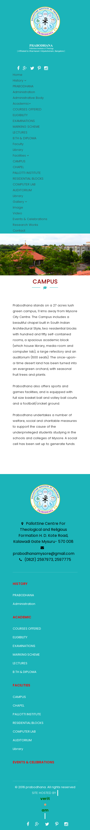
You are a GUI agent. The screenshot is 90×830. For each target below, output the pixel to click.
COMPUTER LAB (24, 184)
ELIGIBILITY (20, 115)
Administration (24, 92)
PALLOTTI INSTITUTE (27, 173)
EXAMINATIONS (24, 121)
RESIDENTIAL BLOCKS (28, 178)
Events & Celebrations (30, 219)
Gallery (20, 201)
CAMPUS (19, 161)
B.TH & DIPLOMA (24, 138)
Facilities (21, 155)
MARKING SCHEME (26, 126)
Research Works (25, 224)
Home (17, 74)
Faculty (18, 144)
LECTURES (20, 132)
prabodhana (36, 787)
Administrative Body (28, 97)
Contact (19, 230)
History (19, 80)
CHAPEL (18, 167)
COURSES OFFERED (27, 109)
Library (18, 149)
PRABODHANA (23, 86)
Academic (22, 103)
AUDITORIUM (22, 190)
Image (18, 207)
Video (17, 213)
